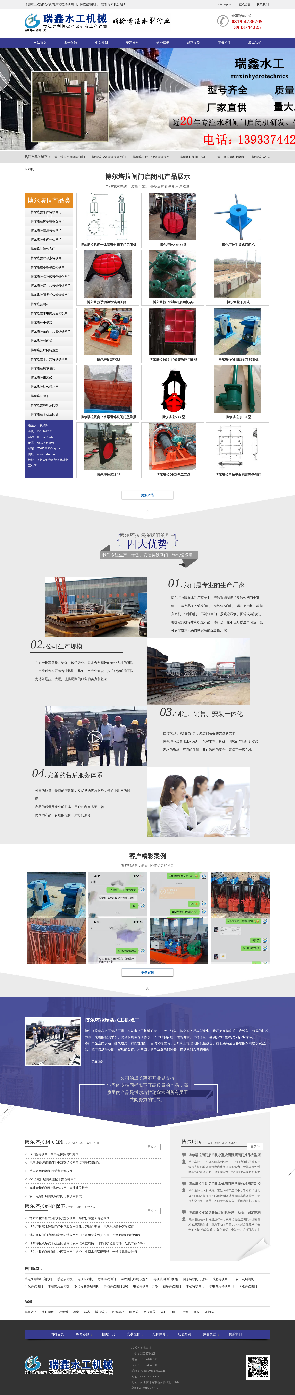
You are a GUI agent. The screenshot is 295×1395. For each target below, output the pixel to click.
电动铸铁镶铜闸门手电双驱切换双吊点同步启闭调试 (65, 1162)
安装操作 (132, 42)
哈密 (76, 1312)
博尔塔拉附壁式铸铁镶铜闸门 (51, 295)
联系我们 (262, 4)
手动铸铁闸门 (195, 1286)
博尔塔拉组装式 (41, 377)
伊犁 (186, 1312)
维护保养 (162, 42)
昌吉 (87, 1312)
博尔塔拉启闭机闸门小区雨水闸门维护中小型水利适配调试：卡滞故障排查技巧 (83, 1251)
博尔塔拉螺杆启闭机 (231, 157)
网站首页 (40, 42)
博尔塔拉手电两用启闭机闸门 (51, 313)
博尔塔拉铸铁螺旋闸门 (46, 386)
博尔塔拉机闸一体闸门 (195, 157)
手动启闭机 (65, 1279)
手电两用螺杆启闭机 (38, 1279)
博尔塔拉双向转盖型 (44, 350)
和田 (175, 1312)
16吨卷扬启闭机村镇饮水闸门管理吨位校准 (59, 1187)
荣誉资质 (224, 42)
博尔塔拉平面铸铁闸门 (69, 157)
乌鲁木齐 (31, 1312)
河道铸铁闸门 (248, 1286)
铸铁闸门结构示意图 (135, 1279)
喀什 (164, 1312)
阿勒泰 (209, 1312)
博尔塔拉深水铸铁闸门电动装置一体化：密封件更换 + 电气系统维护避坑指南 (82, 1226)
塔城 (197, 1312)
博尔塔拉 (101, 1312)
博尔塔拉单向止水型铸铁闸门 (51, 331)
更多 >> (152, 1146)
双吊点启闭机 (245, 1279)
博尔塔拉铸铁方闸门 (44, 249)
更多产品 (147, 495)
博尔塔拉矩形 (40, 396)
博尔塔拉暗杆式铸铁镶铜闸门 (51, 276)
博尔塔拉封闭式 (41, 341)
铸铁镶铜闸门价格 (165, 1279)
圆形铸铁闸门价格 (195, 1279)
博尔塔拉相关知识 (62, 1142)
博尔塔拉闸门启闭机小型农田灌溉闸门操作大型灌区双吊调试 (224, 1156)
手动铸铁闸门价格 (116, 1286)
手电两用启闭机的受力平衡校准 (51, 1171)
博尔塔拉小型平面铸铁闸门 (49, 267)
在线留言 (245, 4)
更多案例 (147, 972)
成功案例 (193, 42)
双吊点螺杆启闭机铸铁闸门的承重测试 (56, 1196)
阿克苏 (133, 1312)
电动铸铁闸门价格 (145, 1286)
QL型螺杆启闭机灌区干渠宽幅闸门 (53, 1179)
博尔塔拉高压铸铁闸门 (46, 230)
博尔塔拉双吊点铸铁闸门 (48, 258)
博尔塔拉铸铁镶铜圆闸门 (109, 157)
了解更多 (97, 1061)
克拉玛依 (48, 1312)
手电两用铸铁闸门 (221, 1286)
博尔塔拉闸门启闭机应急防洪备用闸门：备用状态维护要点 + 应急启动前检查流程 (85, 1235)
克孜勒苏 (149, 1312)
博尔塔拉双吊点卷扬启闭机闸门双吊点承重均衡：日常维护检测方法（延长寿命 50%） (88, 1243)
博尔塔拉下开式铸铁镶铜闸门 (51, 359)
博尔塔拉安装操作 (191, 1142)
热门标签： (34, 1269)
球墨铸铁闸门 (221, 1279)
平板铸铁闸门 (34, 1286)
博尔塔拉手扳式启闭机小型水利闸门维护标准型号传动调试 (69, 1218)
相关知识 (101, 42)
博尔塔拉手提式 (41, 322)
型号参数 (70, 42)
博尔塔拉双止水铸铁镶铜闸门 (153, 157)
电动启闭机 (85, 1279)
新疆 (28, 1302)
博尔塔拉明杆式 (41, 304)
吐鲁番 (63, 1312)
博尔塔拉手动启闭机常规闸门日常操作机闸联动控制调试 (224, 1185)
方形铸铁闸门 (107, 1279)
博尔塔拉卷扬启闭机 (44, 414)
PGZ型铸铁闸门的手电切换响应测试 (54, 1154)
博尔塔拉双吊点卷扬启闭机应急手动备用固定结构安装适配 (224, 1214)
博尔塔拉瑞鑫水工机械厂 (112, 1020)
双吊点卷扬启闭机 (86, 1286)
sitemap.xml (225, 4)
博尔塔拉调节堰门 (43, 368)
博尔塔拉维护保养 (60, 1206)
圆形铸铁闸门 (172, 1286)
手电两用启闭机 (58, 1286)
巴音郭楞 (118, 1312)
